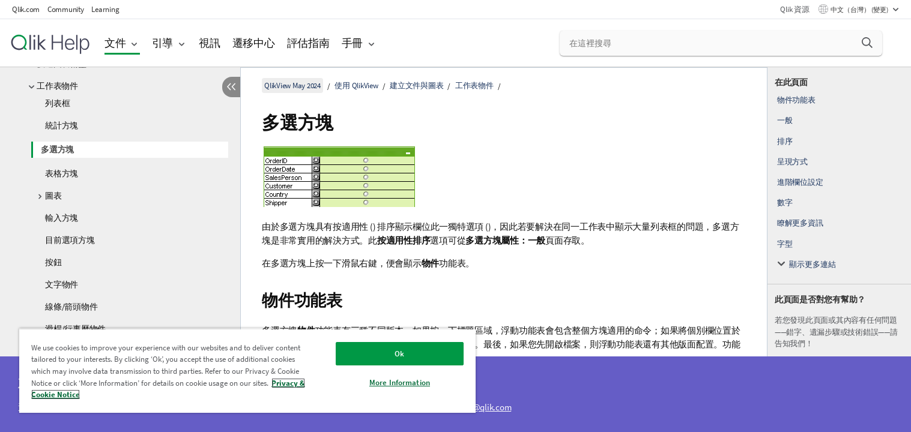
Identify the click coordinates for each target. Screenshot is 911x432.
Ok (399, 354)
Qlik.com (26, 9)
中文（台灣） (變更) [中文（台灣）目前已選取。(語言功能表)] (860, 9)
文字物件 (61, 284)
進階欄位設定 (800, 182)
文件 (115, 43)
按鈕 (53, 262)
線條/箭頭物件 (71, 306)
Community (65, 9)
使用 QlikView (356, 85)
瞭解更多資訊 (800, 223)
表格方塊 (61, 173)
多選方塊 (57, 149)
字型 (785, 244)
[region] (247, 370)
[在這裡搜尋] (721, 43)
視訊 (209, 43)
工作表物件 (57, 85)
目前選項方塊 (70, 240)
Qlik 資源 (794, 9)
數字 (785, 202)
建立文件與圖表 (416, 85)
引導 (163, 43)
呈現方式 (792, 162)
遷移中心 (253, 43)
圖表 (53, 195)
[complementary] (839, 249)
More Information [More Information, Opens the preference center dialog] (399, 382)
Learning (105, 9)
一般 (785, 120)
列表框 (57, 103)
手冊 (352, 43)
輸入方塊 (61, 217)
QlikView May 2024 (292, 85)
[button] (867, 43)
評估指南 (308, 43)
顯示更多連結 (812, 264)
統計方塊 (61, 125)
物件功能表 (796, 100)
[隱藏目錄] (231, 87)
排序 (785, 141)
